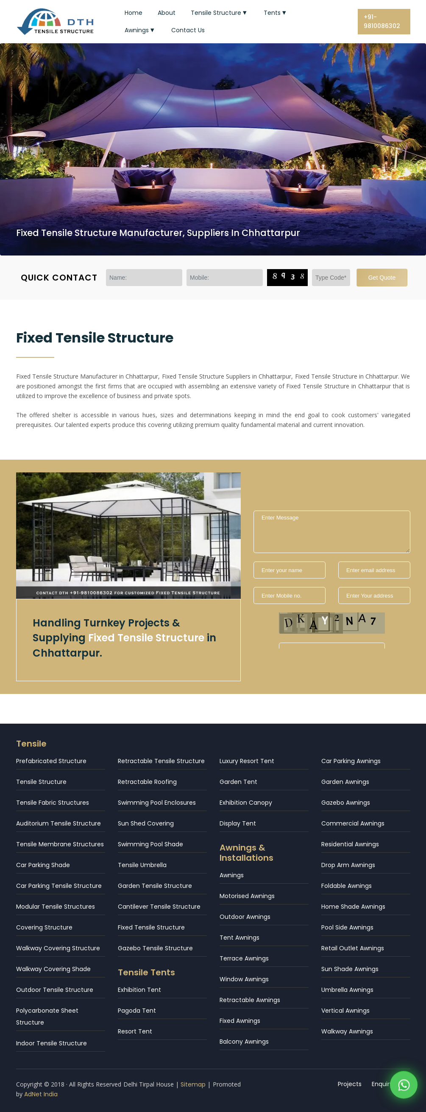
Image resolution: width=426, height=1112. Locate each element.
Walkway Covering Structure (58, 948)
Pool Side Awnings (347, 927)
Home (133, 12)
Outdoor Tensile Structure (54, 990)
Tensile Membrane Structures (60, 844)
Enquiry (382, 1084)
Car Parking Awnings (351, 761)
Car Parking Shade (43, 865)
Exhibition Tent (139, 990)
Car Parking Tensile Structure (59, 886)
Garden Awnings (345, 782)
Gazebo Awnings (345, 802)
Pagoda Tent (137, 1010)
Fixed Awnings (240, 1021)
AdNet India (41, 1094)
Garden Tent (238, 782)
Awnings (140, 30)
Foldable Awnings (346, 886)
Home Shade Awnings (353, 906)
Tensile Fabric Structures (52, 802)
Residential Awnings (350, 844)
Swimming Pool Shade (150, 844)
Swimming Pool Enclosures (157, 802)
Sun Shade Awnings (350, 969)
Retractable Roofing (147, 782)
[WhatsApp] (404, 1087)
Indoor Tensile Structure (51, 1043)
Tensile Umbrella (142, 865)
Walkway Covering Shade (53, 969)
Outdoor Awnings (245, 917)
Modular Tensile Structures (55, 906)
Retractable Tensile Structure (161, 761)
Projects (350, 1084)
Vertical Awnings (345, 1010)
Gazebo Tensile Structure (155, 948)
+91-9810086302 (382, 21)
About (166, 12)
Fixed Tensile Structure (151, 927)
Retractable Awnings (250, 1000)
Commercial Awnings (352, 823)
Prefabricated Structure (51, 761)
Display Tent (238, 823)
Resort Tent (135, 1031)
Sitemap (193, 1084)
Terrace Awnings (244, 958)
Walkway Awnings (347, 1031)
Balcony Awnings (244, 1041)
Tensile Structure (219, 12)
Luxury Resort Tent (247, 761)
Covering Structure (44, 927)
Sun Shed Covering (146, 823)
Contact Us (188, 30)
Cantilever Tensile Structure (159, 906)
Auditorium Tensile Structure (58, 823)
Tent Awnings (239, 937)
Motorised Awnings (247, 896)
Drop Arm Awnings (348, 865)
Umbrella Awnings (347, 990)
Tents (276, 12)
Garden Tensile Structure (155, 886)
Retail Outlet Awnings (352, 948)
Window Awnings (244, 979)
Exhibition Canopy (246, 802)
